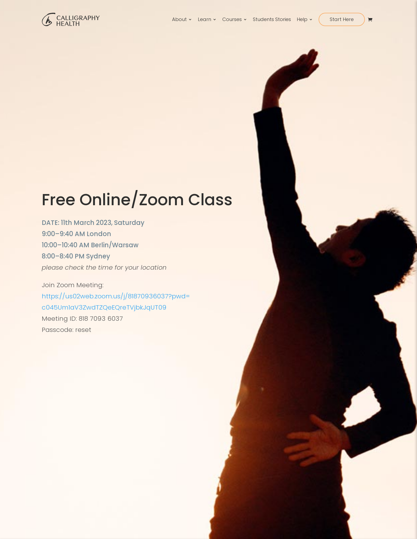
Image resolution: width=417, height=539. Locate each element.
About (179, 19)
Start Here (342, 19)
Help (302, 19)
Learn (204, 19)
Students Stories (272, 19)
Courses (232, 19)
